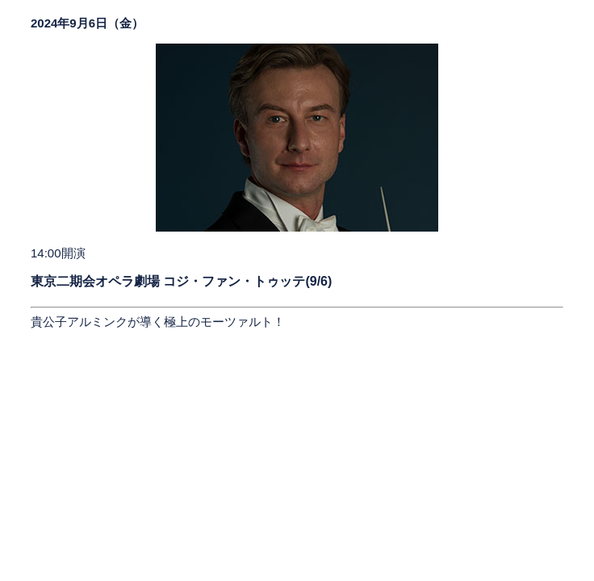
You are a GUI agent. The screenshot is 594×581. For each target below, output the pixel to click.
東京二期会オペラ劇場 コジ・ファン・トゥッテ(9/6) (181, 281)
